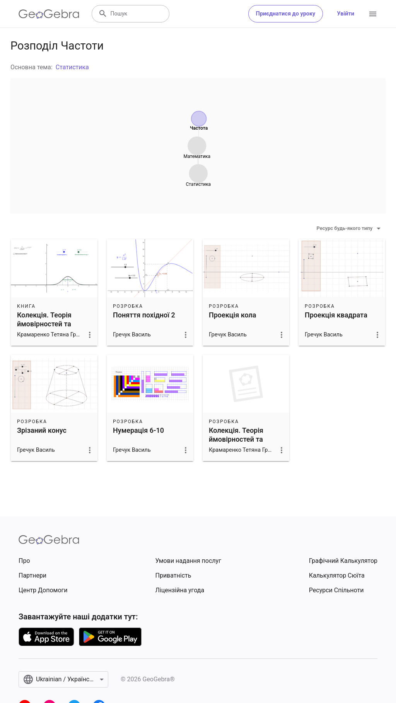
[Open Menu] (372, 14)
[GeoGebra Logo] (49, 14)
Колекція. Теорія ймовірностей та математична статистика (44, 328)
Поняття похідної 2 (144, 315)
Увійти (345, 13)
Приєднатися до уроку (286, 13)
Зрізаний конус (42, 430)
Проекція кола (232, 315)
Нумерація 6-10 (138, 430)
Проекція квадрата (336, 315)
